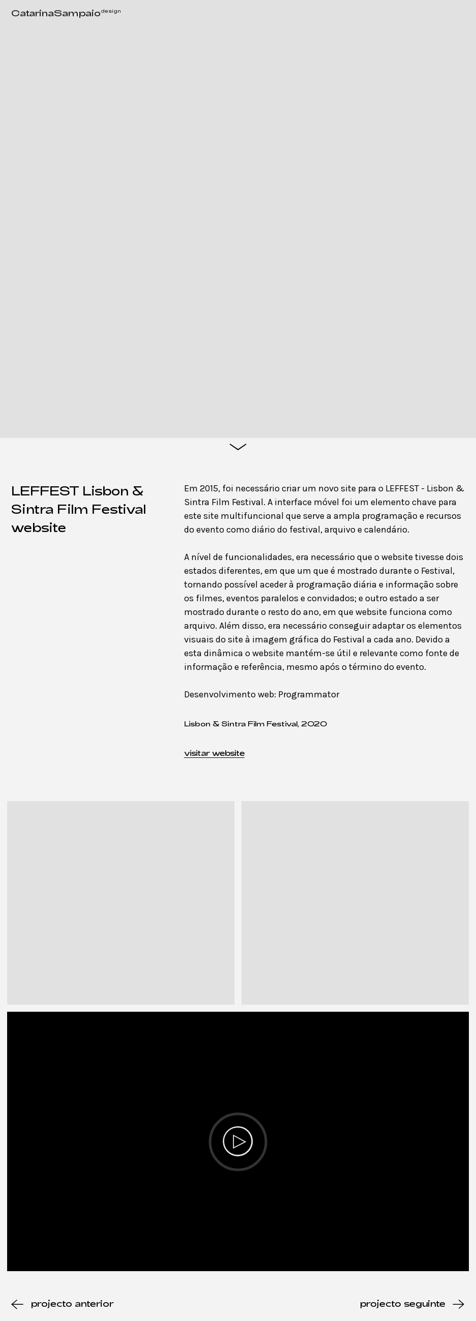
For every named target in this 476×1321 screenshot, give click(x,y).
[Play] (238, 1141)
